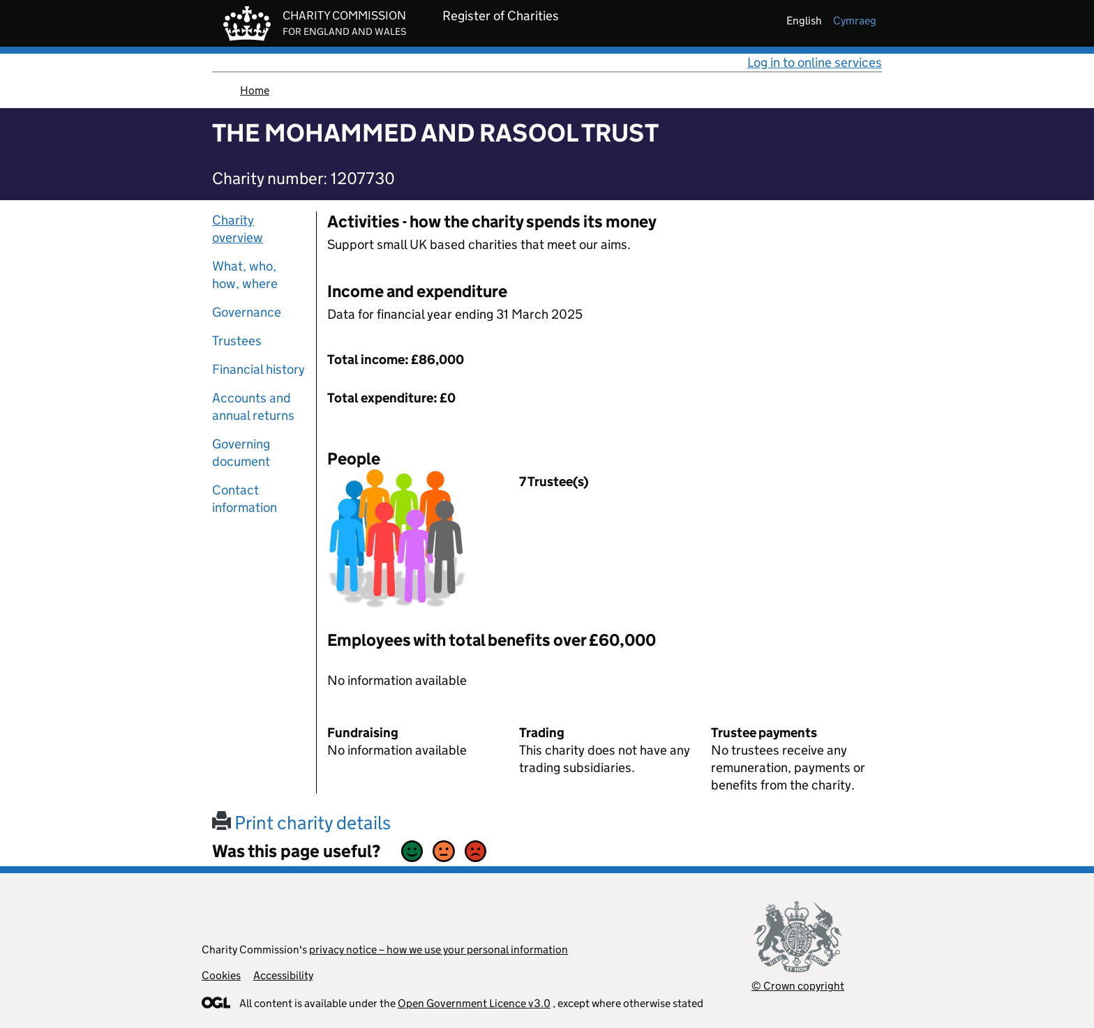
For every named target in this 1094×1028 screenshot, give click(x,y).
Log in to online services (814, 62)
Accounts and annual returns (253, 406)
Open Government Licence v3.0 (474, 1003)
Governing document (241, 452)
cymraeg (854, 20)
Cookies (221, 975)
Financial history (258, 369)
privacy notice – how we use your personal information (438, 949)
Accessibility (283, 975)
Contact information (244, 498)
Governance (246, 312)
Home (254, 90)
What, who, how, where (245, 275)
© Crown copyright (797, 985)
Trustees (237, 341)
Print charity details (301, 822)
